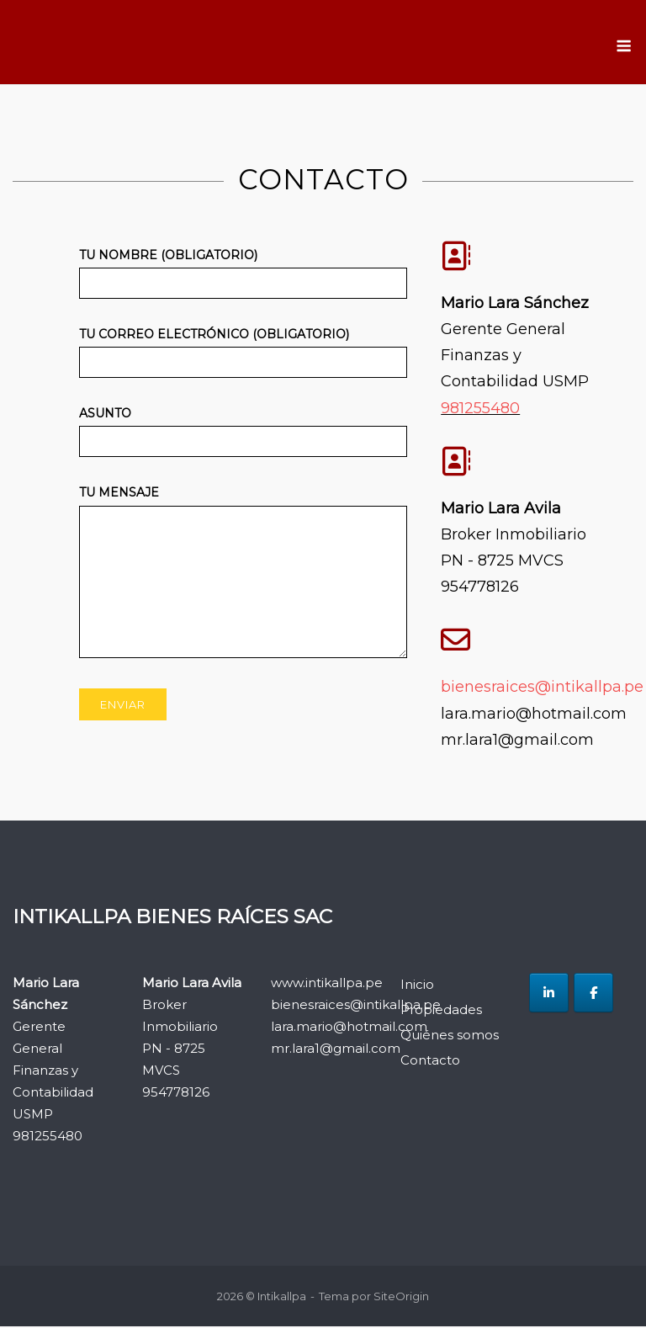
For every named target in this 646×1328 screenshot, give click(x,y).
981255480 (480, 409)
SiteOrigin (401, 1297)
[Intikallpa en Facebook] (593, 994)
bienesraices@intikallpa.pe (542, 688)
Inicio (417, 985)
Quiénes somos (449, 1036)
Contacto (430, 1061)
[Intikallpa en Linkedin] (549, 994)
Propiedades (441, 1010)
